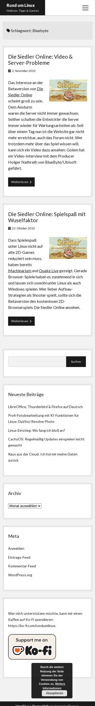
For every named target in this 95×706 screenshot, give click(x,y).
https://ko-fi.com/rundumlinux (31, 625)
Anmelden (16, 548)
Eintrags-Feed (19, 557)
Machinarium (20, 270)
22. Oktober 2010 (23, 228)
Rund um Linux (21, 5)
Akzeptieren (54, 693)
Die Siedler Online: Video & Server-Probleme (40, 59)
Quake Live (49, 270)
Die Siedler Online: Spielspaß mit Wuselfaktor (47, 217)
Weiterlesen (23, 183)
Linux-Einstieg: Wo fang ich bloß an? (36, 430)
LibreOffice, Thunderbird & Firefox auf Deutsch (45, 406)
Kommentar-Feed (22, 566)
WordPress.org (20, 575)
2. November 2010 (23, 71)
